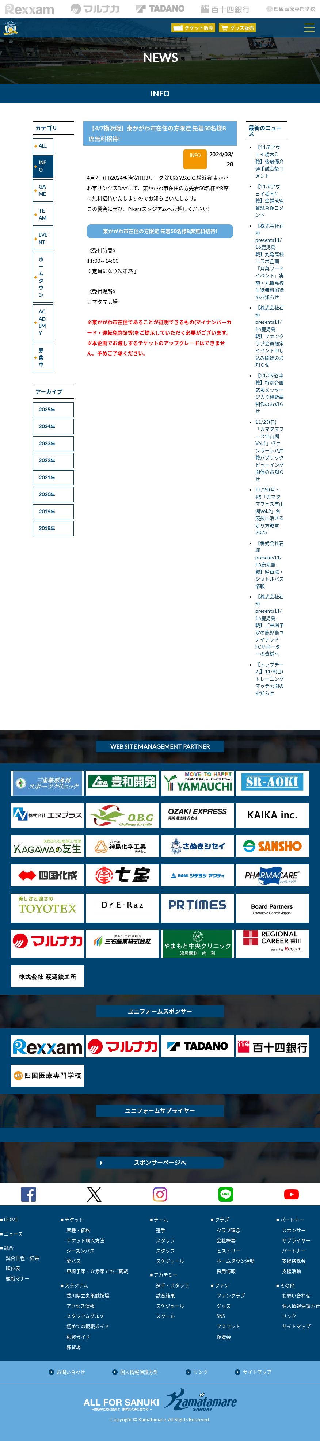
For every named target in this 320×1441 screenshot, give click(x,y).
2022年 (47, 460)
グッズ (224, 1306)
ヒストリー (228, 1251)
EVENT (43, 238)
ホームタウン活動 (236, 1261)
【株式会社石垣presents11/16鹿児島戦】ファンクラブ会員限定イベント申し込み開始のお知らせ (269, 336)
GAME (42, 190)
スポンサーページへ (160, 1162)
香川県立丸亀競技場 (87, 1296)
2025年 (47, 409)
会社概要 (226, 1240)
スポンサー (294, 1230)
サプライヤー (296, 1240)
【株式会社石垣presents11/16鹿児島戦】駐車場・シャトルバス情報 (269, 564)
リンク (289, 1316)
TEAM (42, 214)
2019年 (47, 511)
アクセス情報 (80, 1306)
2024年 (47, 426)
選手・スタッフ (172, 1285)
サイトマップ (296, 1326)
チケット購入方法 (85, 1240)
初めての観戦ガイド (87, 1326)
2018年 (47, 528)
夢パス (73, 1261)
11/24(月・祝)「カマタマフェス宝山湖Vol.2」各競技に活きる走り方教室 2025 (269, 511)
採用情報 (226, 1271)
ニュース (13, 1234)
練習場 (73, 1347)
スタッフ (165, 1240)
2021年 (47, 477)
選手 (160, 1230)
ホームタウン (41, 277)
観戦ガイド (78, 1337)
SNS (221, 1316)
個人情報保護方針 (301, 1306)
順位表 (13, 1268)
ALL (42, 146)
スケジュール (170, 1261)
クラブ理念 (228, 1230)
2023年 (47, 443)
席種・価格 (78, 1230)
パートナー (294, 1251)
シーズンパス (80, 1251)
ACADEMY (42, 322)
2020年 (47, 494)
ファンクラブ (231, 1296)
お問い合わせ (296, 1296)
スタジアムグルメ (85, 1316)
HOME (11, 1220)
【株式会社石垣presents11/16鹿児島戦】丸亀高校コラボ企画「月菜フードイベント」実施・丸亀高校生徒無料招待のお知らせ (269, 261)
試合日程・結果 (22, 1258)
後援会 (224, 1337)
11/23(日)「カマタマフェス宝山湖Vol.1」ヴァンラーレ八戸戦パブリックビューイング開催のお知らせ (269, 450)
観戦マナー (18, 1278)
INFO (42, 166)
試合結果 (165, 1296)
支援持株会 (294, 1261)
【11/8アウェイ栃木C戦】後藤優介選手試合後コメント (269, 161)
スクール (165, 1316)
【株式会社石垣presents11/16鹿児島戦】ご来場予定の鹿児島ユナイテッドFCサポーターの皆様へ (269, 625)
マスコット (228, 1326)
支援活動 (291, 1271)
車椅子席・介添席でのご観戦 (97, 1271)
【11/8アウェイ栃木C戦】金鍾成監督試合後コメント (269, 200)
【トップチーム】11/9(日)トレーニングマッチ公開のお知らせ (269, 679)
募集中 (41, 357)
